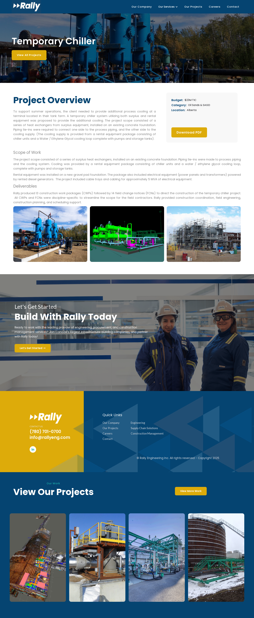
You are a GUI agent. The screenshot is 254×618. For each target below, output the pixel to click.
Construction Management (147, 433)
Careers (214, 7)
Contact (233, 7)
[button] (168, 6)
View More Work (191, 491)
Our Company (142, 7)
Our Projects (193, 7)
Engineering (138, 422)
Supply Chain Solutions (144, 428)
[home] (26, 6)
